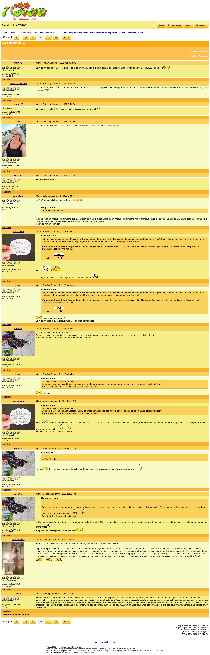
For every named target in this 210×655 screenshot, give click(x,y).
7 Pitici (59, 647)
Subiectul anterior (199, 51)
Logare (189, 25)
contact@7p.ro (88, 652)
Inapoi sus (6, 79)
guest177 (18, 104)
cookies (69, 651)
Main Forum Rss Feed (105, 642)
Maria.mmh (18, 231)
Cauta (161, 25)
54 (56, 37)
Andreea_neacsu (18, 83)
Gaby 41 (18, 63)
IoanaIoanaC (18, 539)
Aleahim (18, 328)
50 (26, 37)
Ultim (66, 37)
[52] (40, 37)
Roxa (18, 593)
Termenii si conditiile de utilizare (144, 651)
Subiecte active (174, 25)
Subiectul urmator (199, 56)
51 (33, 37)
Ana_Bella (18, 196)
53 (48, 37)
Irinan (18, 285)
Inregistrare (201, 25)
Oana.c (18, 121)
